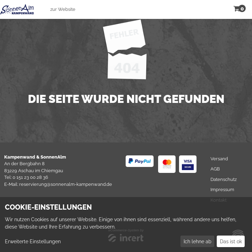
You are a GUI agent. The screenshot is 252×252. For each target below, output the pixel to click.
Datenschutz (223, 179)
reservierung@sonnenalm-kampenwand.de (65, 184)
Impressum (222, 189)
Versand (219, 158)
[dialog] (126, 224)
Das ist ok (231, 241)
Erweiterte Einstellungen (33, 241)
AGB (215, 169)
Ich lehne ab (198, 241)
